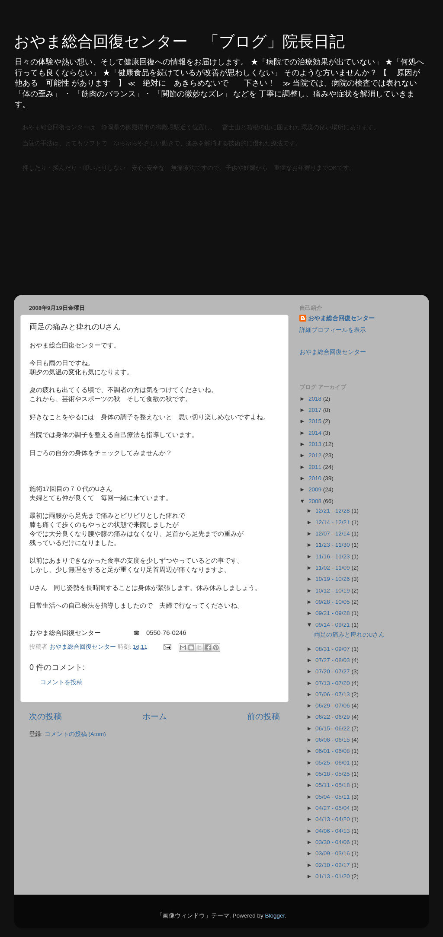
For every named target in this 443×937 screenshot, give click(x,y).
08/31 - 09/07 (333, 649)
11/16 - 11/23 (333, 556)
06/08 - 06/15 (333, 739)
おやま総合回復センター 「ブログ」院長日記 (179, 41)
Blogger (275, 915)
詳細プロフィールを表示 (332, 330)
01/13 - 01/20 (333, 876)
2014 (315, 433)
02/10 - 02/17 (333, 865)
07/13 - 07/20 (333, 683)
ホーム (154, 716)
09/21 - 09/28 (333, 613)
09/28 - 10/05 (333, 602)
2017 (315, 410)
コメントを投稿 (61, 682)
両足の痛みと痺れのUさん (349, 634)
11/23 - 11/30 (333, 545)
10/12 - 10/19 (333, 590)
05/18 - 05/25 (333, 774)
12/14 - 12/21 (333, 522)
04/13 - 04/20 (333, 819)
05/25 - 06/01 (333, 762)
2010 (315, 478)
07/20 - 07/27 (333, 671)
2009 (315, 489)
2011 (315, 467)
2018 (315, 398)
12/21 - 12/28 (333, 510)
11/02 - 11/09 (333, 567)
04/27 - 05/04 (333, 808)
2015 (315, 421)
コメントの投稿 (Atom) (75, 734)
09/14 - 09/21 (333, 624)
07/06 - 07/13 (333, 694)
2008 (315, 501)
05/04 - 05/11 (333, 797)
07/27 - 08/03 (333, 660)
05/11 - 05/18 (333, 785)
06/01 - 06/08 (333, 751)
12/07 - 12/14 (333, 533)
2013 (315, 444)
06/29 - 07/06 (333, 705)
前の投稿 (263, 716)
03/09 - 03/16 (333, 853)
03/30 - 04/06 (333, 842)
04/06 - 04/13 (333, 831)
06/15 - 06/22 (333, 728)
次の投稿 (45, 716)
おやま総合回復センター (341, 318)
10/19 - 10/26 (333, 579)
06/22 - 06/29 (333, 717)
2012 (315, 455)
